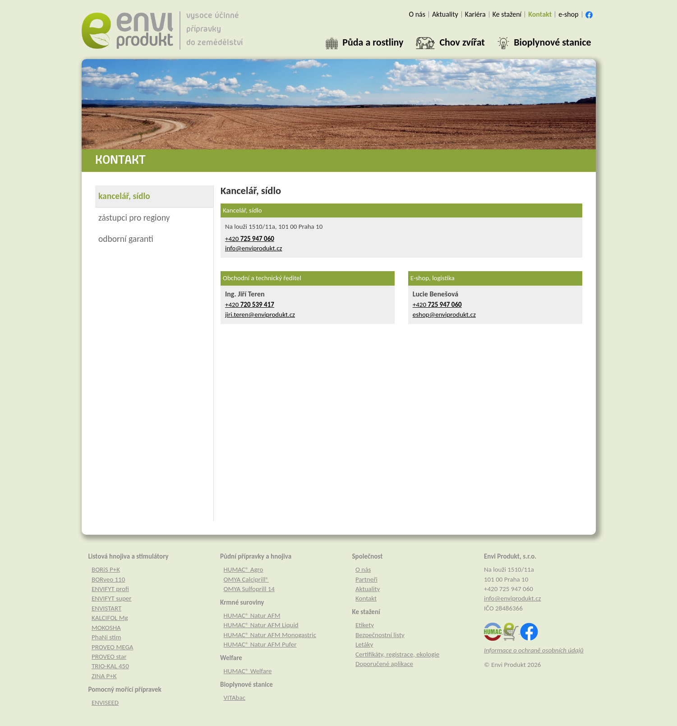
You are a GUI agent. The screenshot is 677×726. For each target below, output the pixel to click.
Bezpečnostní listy (380, 635)
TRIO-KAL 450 (110, 666)
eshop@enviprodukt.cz (444, 314)
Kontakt (366, 598)
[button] (364, 42)
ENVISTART (106, 608)
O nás (363, 569)
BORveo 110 (108, 579)
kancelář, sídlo (124, 195)
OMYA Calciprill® (246, 579)
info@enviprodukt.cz (253, 248)
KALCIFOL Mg (110, 618)
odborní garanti (125, 238)
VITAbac (235, 698)
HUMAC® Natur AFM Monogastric (270, 635)
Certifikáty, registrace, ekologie (397, 654)
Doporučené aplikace (384, 664)
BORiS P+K (106, 569)
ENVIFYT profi (110, 589)
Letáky (364, 644)
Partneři (366, 579)
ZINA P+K (104, 676)
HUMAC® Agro (243, 569)
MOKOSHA (106, 628)
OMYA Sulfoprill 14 (249, 589)
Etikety (364, 625)
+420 (249, 239)
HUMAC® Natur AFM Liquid (261, 625)
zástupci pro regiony (134, 217)
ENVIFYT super (112, 598)
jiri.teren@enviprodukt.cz (260, 314)
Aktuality (367, 589)
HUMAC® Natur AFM (252, 615)
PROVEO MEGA (113, 647)
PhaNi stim (106, 637)
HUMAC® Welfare (248, 671)
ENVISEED (105, 702)
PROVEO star (109, 656)
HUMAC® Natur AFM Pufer (260, 644)
